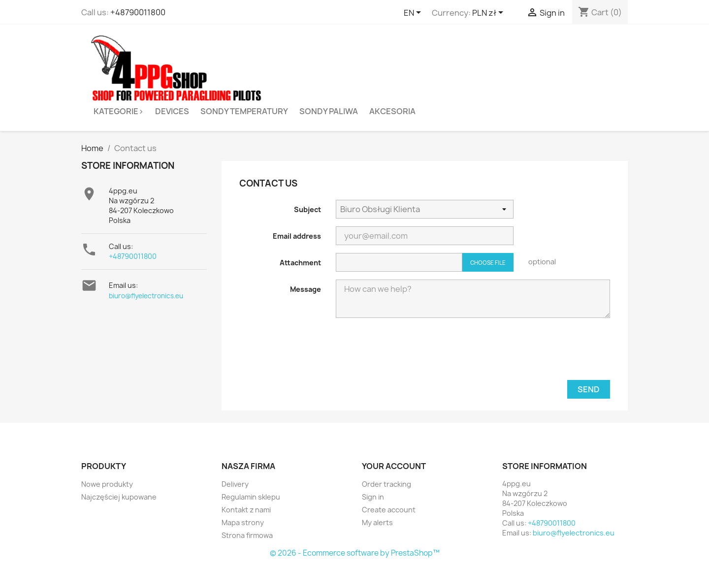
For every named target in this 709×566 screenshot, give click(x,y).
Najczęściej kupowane (119, 497)
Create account (389, 509)
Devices (172, 111)
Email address (297, 236)
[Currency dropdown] (489, 13)
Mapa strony (243, 522)
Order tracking (386, 484)
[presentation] (535, 353)
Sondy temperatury (244, 111)
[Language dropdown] (414, 13)
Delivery (235, 484)
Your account (394, 466)
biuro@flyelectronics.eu (146, 295)
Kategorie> (119, 111)
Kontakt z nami (246, 509)
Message (305, 289)
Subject (307, 209)
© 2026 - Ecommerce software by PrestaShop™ (355, 553)
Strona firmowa (247, 535)
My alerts (377, 522)
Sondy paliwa (328, 111)
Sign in (373, 497)
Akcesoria (392, 111)
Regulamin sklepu (251, 497)
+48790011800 (137, 12)
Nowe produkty (107, 484)
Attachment (300, 262)
